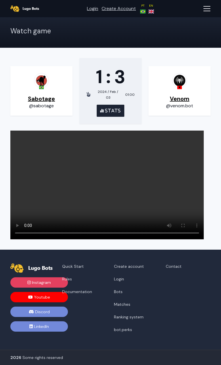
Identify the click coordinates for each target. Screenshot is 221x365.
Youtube (39, 297)
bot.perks (123, 329)
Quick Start (73, 266)
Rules (67, 279)
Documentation (77, 291)
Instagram (39, 282)
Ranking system (129, 317)
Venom (179, 98)
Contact (174, 266)
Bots (118, 291)
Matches (122, 304)
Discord (39, 311)
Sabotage (41, 98)
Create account (119, 9)
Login (92, 9)
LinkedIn (39, 326)
